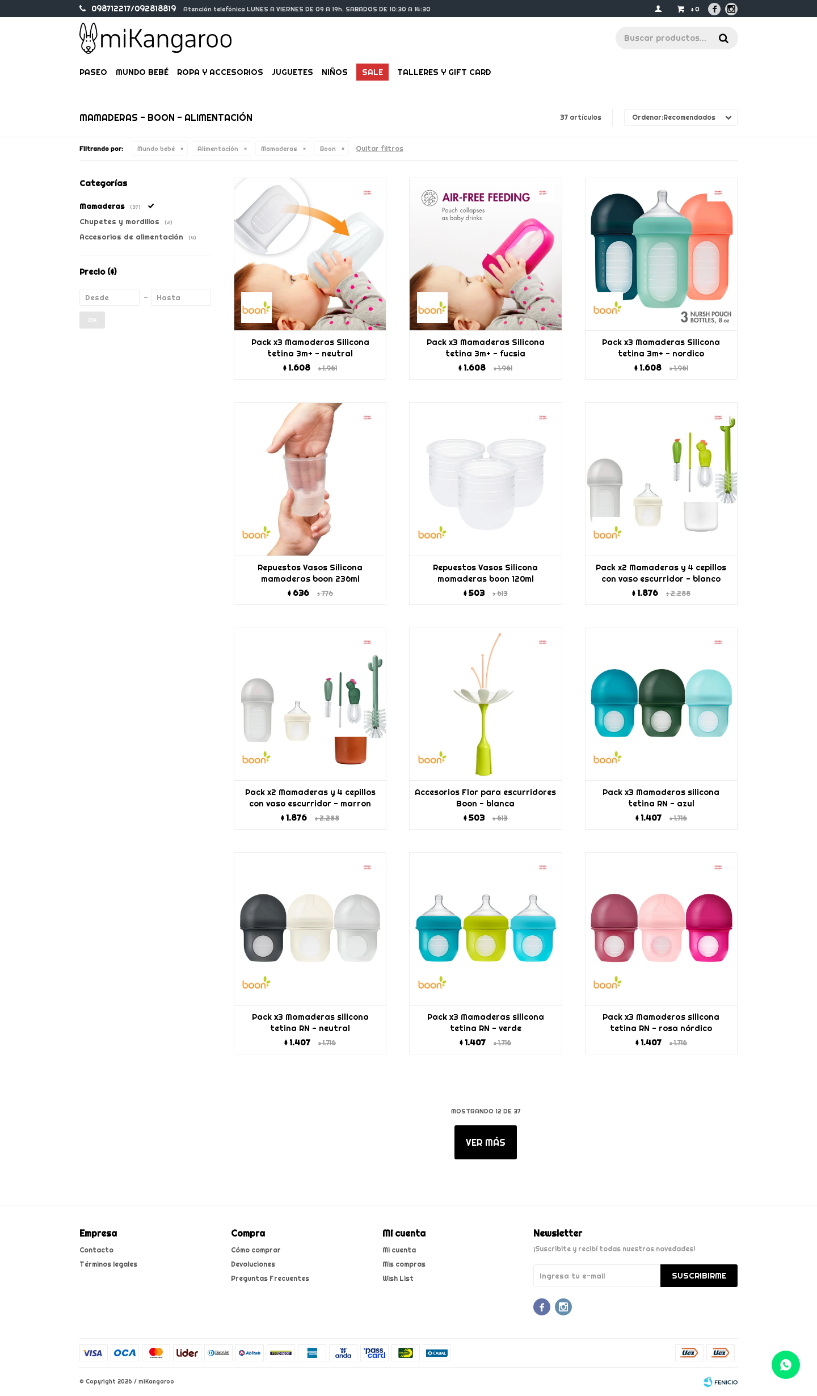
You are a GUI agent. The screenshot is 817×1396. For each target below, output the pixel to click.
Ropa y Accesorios (220, 72)
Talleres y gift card (444, 72)
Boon (328, 149)
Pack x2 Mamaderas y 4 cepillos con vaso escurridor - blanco (661, 573)
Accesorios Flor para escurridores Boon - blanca (485, 798)
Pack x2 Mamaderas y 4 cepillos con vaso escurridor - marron (310, 798)
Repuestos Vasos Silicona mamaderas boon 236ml (310, 573)
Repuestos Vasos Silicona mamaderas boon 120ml (485, 573)
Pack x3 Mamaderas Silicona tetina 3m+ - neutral (310, 348)
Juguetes (292, 72)
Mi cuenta (399, 1250)
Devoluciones (253, 1264)
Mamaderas (279, 149)
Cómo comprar (256, 1250)
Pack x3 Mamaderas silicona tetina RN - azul (661, 798)
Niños (335, 72)
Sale (372, 72)
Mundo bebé (142, 72)
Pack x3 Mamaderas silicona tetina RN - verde (485, 1022)
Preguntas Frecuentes (270, 1278)
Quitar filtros (379, 148)
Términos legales (108, 1264)
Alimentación (217, 149)
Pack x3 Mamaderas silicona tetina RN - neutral (310, 1022)
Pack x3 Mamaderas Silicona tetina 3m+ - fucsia (486, 348)
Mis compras (404, 1264)
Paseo (93, 72)
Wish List (398, 1278)
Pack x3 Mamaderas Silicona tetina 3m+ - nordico (661, 348)
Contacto (96, 1250)
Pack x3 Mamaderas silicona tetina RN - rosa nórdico (661, 1022)
